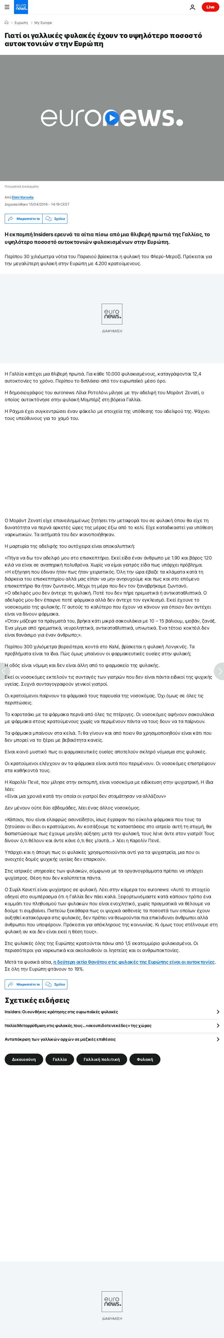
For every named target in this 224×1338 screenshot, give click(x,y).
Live (210, 6)
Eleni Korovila (23, 197)
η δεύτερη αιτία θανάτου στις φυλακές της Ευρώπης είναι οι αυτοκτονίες (134, 962)
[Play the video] (112, 118)
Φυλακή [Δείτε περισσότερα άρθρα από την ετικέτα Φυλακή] (145, 1059)
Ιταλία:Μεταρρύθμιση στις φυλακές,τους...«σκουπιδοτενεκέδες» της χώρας (78, 1025)
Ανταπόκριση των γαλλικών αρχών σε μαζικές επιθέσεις (60, 1039)
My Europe (43, 23)
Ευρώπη (21, 23)
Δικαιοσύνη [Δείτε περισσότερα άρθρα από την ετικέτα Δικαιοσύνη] (24, 1059)
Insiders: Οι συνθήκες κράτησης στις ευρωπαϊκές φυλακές (61, 1011)
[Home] (6, 22)
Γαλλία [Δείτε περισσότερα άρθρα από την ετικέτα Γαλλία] (60, 1059)
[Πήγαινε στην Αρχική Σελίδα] (21, 7)
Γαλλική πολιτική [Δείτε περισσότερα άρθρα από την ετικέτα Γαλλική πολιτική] (102, 1059)
